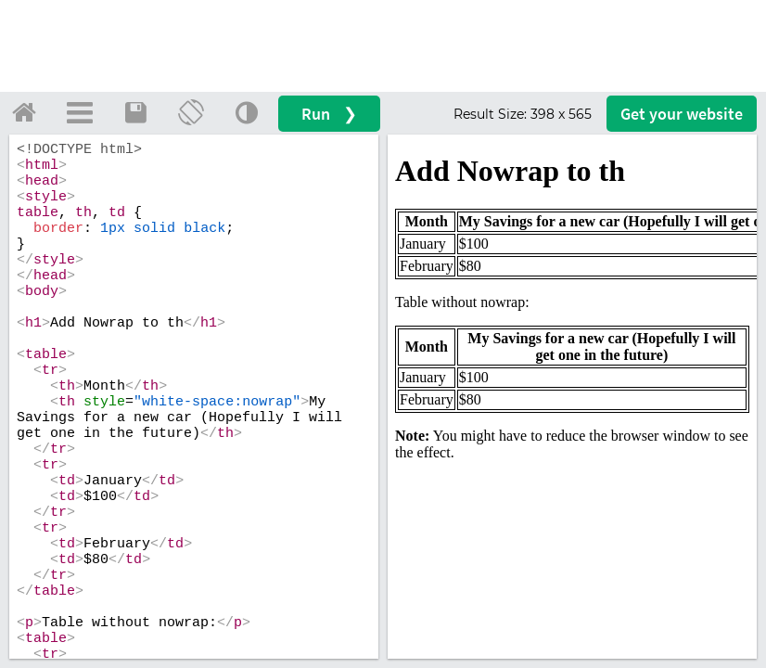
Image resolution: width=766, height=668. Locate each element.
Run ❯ (329, 113)
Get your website (681, 113)
